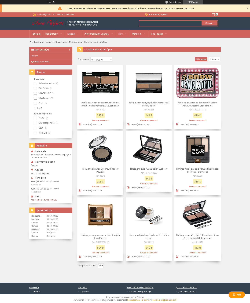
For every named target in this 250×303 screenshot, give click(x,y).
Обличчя (136, 34)
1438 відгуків (175, 2)
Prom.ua (140, 297)
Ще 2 (39, 108)
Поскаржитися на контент (139, 300)
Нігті (120, 34)
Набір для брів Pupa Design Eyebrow (149, 168)
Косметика (61, 42)
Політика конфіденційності (164, 300)
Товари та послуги (43, 42)
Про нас (84, 291)
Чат (236, 294)
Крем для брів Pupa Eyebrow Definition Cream (149, 236)
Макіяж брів (75, 42)
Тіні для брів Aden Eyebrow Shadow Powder (100, 170)
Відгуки (34, 56)
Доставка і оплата (40, 61)
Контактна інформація (140, 291)
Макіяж (71, 34)
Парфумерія (51, 34)
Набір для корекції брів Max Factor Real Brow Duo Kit (149, 104)
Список (215, 59)
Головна (36, 34)
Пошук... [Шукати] (209, 23)
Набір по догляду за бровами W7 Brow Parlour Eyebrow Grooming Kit (197, 104)
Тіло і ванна (157, 34)
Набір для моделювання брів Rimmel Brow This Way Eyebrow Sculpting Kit (100, 104)
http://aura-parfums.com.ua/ (44, 200)
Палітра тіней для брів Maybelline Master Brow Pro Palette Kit (197, 170)
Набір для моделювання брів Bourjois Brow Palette (100, 236)
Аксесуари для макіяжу (97, 34)
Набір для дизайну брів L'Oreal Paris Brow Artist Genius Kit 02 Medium (197, 236)
